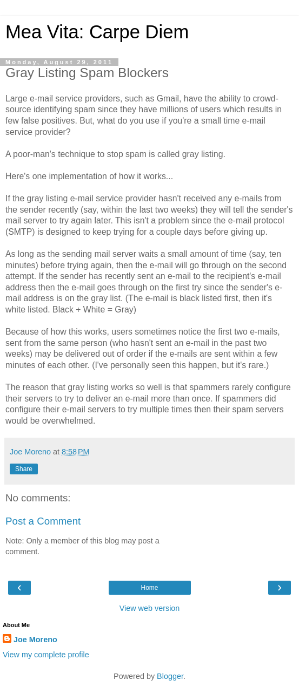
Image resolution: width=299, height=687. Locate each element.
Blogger (170, 676)
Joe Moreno (35, 639)
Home (149, 587)
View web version (149, 608)
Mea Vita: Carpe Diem (97, 32)
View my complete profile (46, 654)
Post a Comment (43, 521)
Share (23, 469)
